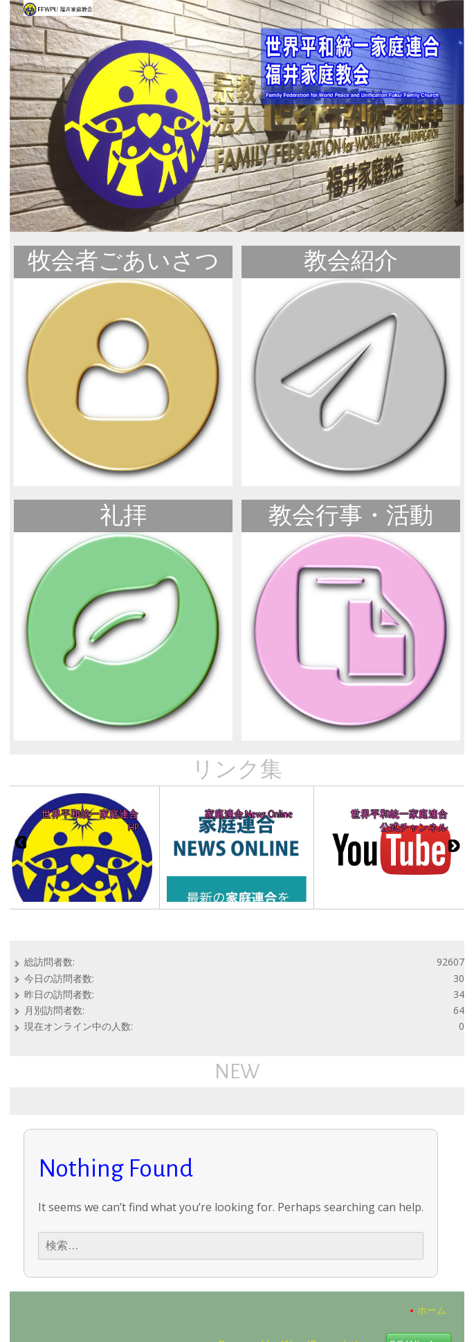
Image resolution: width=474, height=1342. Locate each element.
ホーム (431, 1309)
